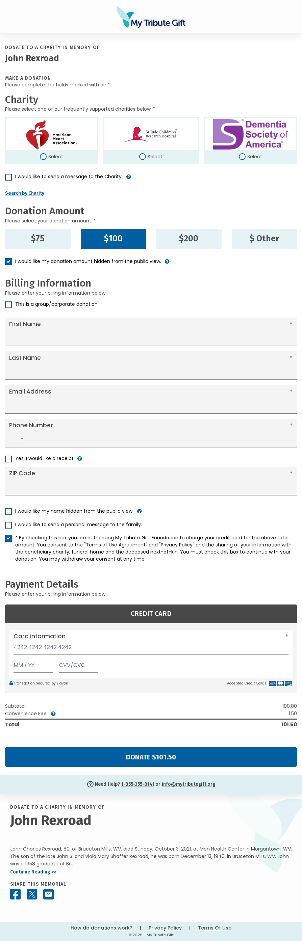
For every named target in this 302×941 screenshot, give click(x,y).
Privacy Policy (165, 927)
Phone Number (31, 425)
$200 (188, 239)
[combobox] (17, 439)
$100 (113, 239)
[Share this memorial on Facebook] (15, 894)
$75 (38, 239)
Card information (40, 636)
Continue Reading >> (33, 872)
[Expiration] (33, 663)
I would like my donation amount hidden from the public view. (88, 261)
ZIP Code (22, 473)
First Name (25, 324)
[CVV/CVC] (78, 663)
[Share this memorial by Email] (48, 894)
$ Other (264, 239)
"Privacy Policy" (176, 544)
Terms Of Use (214, 927)
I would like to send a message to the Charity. (69, 176)
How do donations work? (101, 927)
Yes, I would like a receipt (44, 458)
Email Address (30, 391)
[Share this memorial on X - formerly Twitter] (32, 894)
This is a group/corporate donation (56, 304)
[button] (128, 179)
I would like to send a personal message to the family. (78, 524)
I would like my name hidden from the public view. (74, 511)
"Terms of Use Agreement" (115, 544)
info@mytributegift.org (188, 784)
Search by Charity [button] (24, 193)
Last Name (25, 358)
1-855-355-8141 (137, 784)
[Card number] (151, 649)
